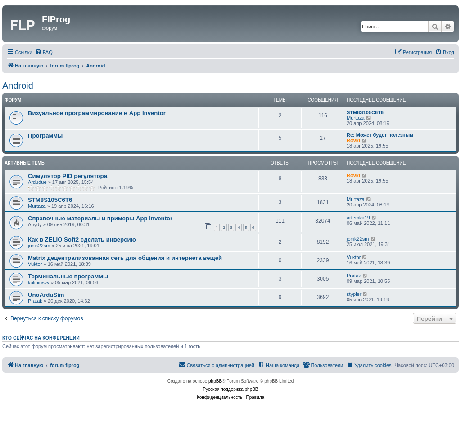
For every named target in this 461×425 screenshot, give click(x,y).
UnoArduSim (46, 294)
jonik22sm (39, 245)
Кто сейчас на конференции (41, 337)
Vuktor (35, 264)
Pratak (354, 275)
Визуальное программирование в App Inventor (97, 113)
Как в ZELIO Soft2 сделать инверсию (82, 239)
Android (17, 85)
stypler (354, 294)
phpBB (215, 381)
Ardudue (37, 182)
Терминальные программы (68, 276)
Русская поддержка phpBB (230, 389)
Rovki (353, 140)
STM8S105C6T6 (365, 112)
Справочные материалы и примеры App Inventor (100, 218)
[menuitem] (44, 52)
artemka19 (358, 217)
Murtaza (356, 118)
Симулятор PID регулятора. (68, 176)
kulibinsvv (39, 282)
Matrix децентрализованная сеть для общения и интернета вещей (125, 258)
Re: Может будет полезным (380, 135)
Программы (45, 135)
